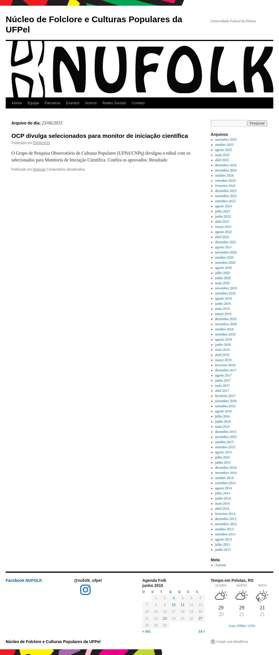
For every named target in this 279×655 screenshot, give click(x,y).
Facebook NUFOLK (24, 580)
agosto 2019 (223, 298)
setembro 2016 (225, 406)
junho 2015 (223, 462)
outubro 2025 (224, 145)
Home (17, 103)
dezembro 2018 (225, 319)
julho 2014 (222, 493)
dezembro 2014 (225, 468)
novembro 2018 (226, 324)
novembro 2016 (226, 401)
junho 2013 (223, 550)
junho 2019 (223, 304)
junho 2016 (223, 421)
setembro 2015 (225, 447)
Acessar (220, 565)
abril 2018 (222, 355)
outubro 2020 (224, 257)
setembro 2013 (225, 534)
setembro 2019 (225, 293)
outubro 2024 (224, 175)
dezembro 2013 (225, 519)
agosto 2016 (223, 411)
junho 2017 (223, 380)
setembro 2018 (225, 334)
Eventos (72, 103)
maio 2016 (222, 427)
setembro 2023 (225, 201)
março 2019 (223, 314)
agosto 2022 (223, 232)
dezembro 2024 (225, 165)
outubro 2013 (224, 529)
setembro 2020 (225, 263)
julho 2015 (222, 457)
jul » (202, 631)
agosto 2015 (223, 452)
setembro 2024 (225, 181)
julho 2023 (222, 211)
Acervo (91, 103)
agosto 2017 (223, 375)
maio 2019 (222, 309)
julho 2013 (222, 544)
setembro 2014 (225, 483)
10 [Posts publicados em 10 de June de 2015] (173, 605)
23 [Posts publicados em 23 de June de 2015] (165, 619)
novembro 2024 (226, 170)
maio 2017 (222, 386)
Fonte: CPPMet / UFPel (242, 625)
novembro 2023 (226, 196)
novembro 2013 (226, 524)
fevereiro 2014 (225, 514)
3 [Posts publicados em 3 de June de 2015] (174, 598)
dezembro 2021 (225, 242)
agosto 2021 (223, 247)
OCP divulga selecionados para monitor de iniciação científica (99, 135)
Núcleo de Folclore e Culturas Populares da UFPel (53, 641)
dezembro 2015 (225, 432)
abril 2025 (222, 160)
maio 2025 (222, 155)
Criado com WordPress (232, 642)
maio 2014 (222, 503)
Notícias (39, 169)
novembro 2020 (226, 252)
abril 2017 (222, 391)
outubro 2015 (224, 442)
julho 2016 (222, 416)
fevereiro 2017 (225, 396)
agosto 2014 (223, 488)
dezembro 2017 (225, 370)
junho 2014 (223, 498)
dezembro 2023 (225, 191)
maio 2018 (222, 350)
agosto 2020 (223, 268)
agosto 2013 (223, 539)
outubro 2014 (224, 478)
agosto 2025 (223, 150)
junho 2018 (223, 345)
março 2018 (223, 360)
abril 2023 (222, 222)
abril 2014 (222, 509)
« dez (146, 631)
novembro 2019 (226, 288)
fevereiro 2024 (225, 186)
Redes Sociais (114, 103)
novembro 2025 (226, 140)
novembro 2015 (226, 437)
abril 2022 (222, 237)
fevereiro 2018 (225, 365)
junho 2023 (223, 216)
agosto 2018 (223, 339)
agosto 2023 (223, 206)
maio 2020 (222, 283)
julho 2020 (222, 273)
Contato (138, 103)
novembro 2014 (226, 473)
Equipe (33, 103)
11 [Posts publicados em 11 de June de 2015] (182, 605)
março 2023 (223, 227)
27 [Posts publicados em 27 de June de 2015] (200, 619)
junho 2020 (223, 278)
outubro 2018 (224, 329)
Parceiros (52, 103)
